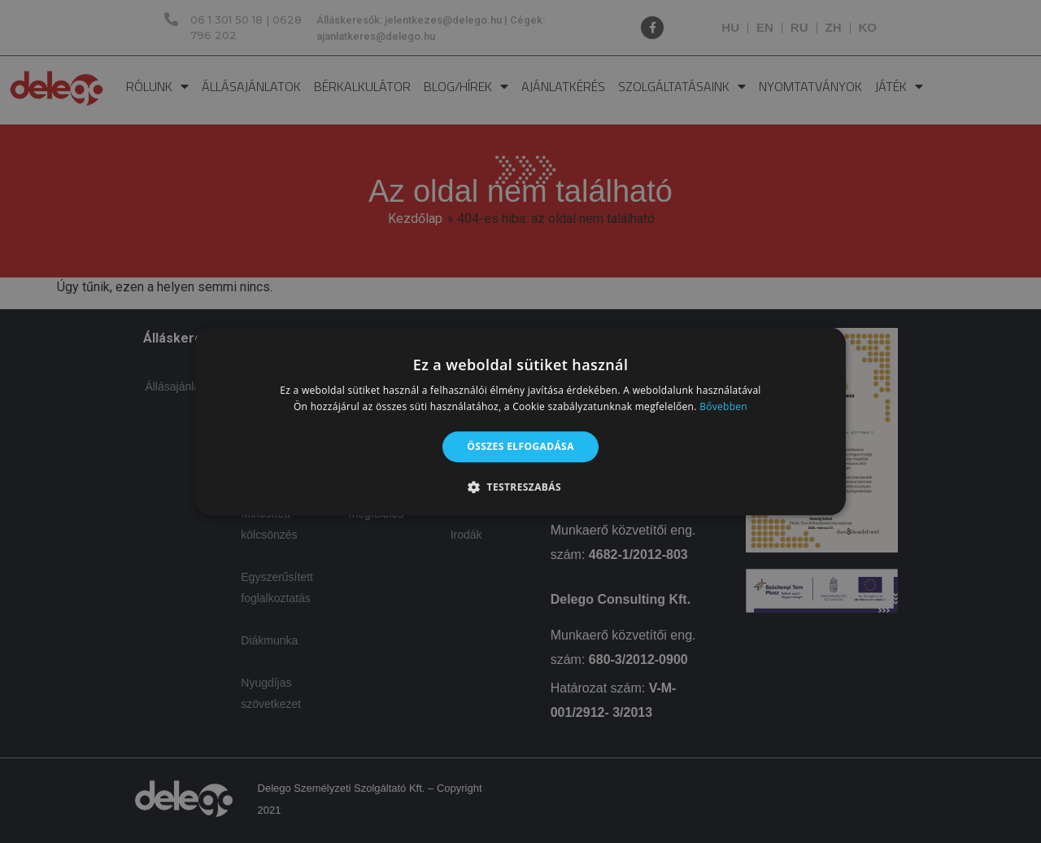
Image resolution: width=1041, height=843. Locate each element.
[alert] (520, 421)
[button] (520, 487)
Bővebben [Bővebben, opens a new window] (723, 407)
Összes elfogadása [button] (520, 446)
